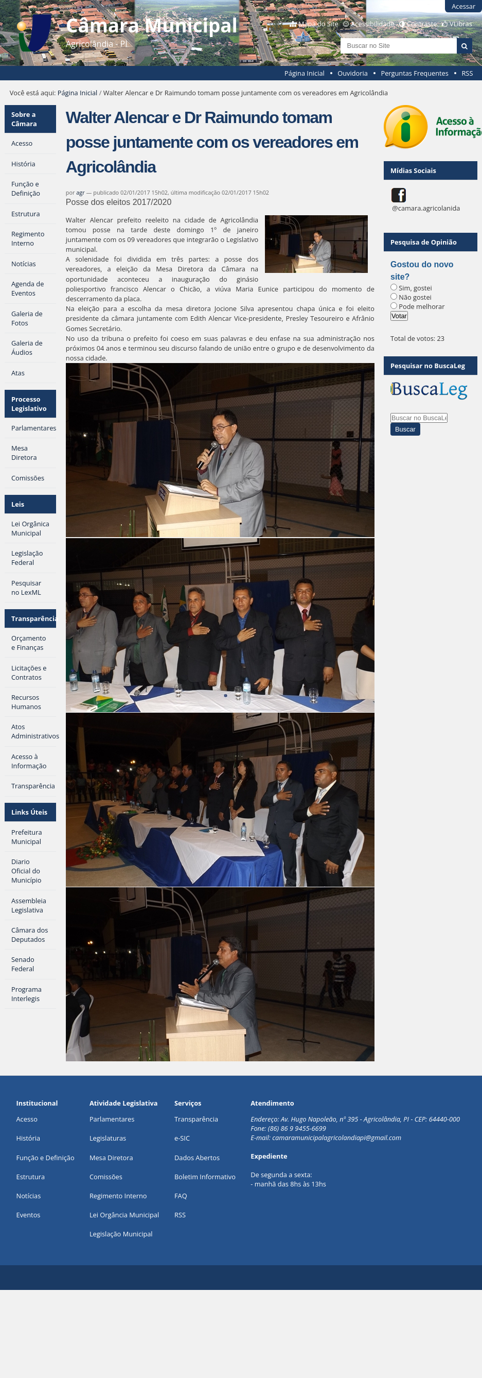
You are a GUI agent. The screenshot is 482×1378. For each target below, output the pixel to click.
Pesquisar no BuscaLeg (427, 365)
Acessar (463, 6)
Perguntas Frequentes (414, 73)
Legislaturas (108, 1138)
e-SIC (182, 1138)
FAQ (180, 1195)
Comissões (106, 1176)
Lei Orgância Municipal (124, 1214)
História (28, 1138)
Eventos (28, 1214)
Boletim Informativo (205, 1176)
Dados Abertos (197, 1157)
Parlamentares (112, 1119)
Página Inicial (304, 73)
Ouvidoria (352, 73)
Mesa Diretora (111, 1157)
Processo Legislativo (29, 403)
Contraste (422, 23)
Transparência (34, 618)
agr (80, 192)
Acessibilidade (372, 23)
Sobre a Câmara (24, 119)
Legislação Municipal (121, 1233)
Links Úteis (29, 812)
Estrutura (30, 1176)
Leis (17, 504)
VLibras (461, 23)
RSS (467, 73)
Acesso (27, 1119)
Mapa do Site (318, 23)
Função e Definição (45, 1157)
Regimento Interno (118, 1195)
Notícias (28, 1195)
